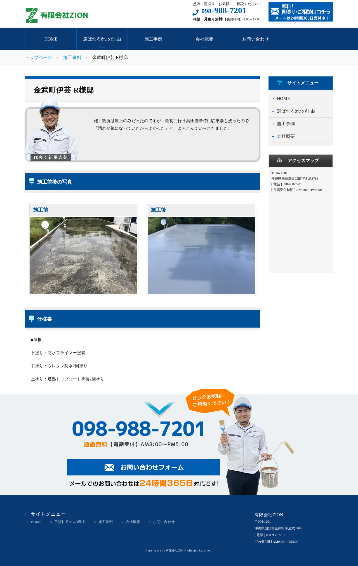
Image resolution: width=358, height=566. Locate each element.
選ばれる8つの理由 (102, 39)
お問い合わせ (255, 39)
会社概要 (204, 39)
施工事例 (153, 39)
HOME (50, 39)
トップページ (38, 57)
